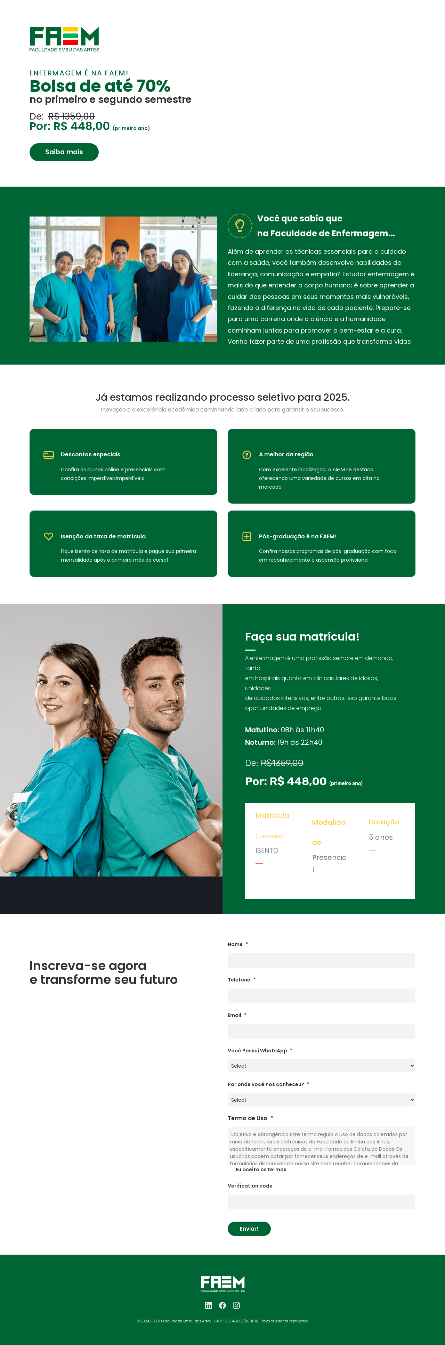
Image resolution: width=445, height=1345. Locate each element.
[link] (64, 31)
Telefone (242, 979)
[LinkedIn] (208, 1305)
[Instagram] (236, 1305)
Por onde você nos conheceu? (268, 1084)
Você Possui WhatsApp (260, 1050)
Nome (238, 944)
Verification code (250, 1185)
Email (237, 1015)
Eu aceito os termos (261, 1169)
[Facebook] (222, 1305)
